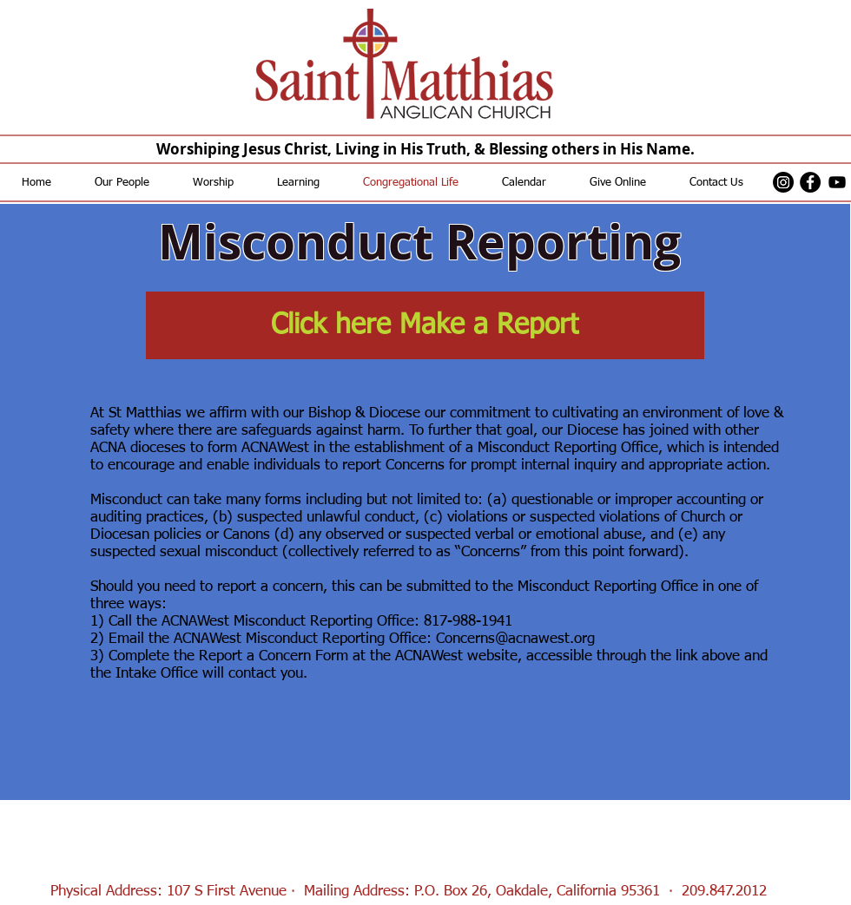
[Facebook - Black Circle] (810, 182)
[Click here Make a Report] (425, 325)
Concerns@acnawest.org (515, 639)
